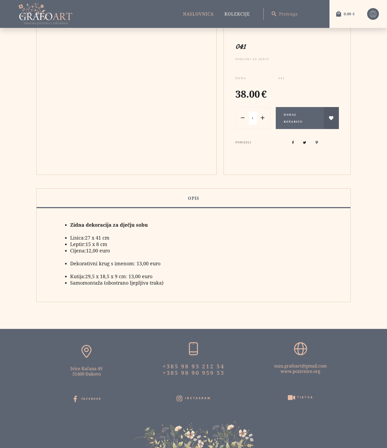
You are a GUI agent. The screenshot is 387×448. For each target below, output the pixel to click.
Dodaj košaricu (293, 118)
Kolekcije (237, 14)
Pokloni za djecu (252, 59)
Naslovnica (198, 14)
